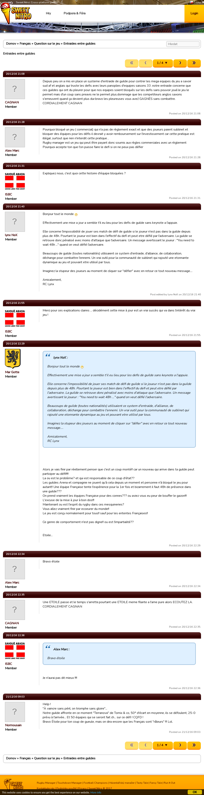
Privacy (82, 788)
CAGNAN (12, 102)
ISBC (8, 194)
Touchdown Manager (69, 783)
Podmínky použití (66, 788)
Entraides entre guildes (79, 43)
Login (194, 13)
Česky (195, 2)
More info (95, 793)
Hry (48, 13)
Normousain (13, 725)
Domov (11, 43)
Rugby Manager (46, 783)
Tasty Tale (142, 783)
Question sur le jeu (47, 43)
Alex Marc (12, 150)
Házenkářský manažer (122, 783)
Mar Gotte (12, 372)
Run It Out (169, 783)
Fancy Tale (156, 783)
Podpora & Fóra (74, 13)
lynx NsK (11, 235)
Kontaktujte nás (46, 788)
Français (25, 43)
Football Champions (96, 783)
